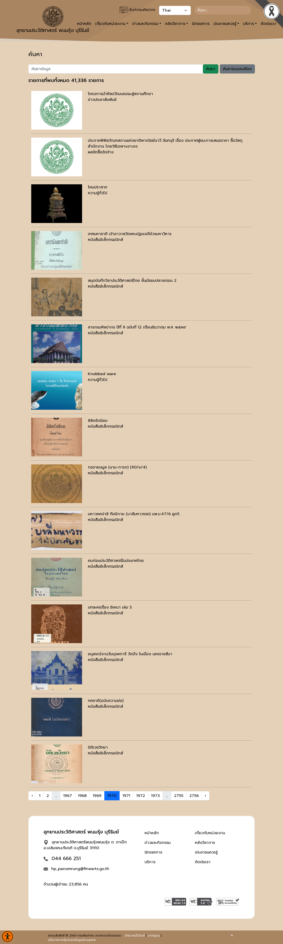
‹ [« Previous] (32, 796)
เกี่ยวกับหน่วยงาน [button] (110, 24)
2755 (178, 796)
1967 (67, 796)
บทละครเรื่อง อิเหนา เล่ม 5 (110, 607)
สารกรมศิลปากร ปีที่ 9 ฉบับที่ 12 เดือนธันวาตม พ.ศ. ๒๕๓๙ (137, 327)
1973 (155, 796)
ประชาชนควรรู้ (206, 852)
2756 (194, 796)
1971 (126, 796)
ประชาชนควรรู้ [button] (225, 24)
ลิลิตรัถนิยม (97, 421)
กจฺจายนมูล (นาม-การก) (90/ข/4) (117, 467)
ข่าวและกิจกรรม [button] (145, 24)
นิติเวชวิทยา (98, 747)
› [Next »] (205, 796)
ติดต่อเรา (202, 862)
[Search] (223, 10)
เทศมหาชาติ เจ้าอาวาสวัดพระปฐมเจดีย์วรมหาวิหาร (129, 234)
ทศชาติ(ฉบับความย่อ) (105, 701)
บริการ (150, 862)
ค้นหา (210, 69)
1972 (140, 796)
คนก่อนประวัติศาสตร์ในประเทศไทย (116, 561)
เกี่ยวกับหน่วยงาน (210, 833)
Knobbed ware (102, 374)
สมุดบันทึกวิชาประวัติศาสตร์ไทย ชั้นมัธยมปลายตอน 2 (132, 280)
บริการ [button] (248, 24)
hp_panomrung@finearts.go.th (80, 869)
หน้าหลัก (152, 833)
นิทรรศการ (201, 24)
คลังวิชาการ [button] (175, 24)
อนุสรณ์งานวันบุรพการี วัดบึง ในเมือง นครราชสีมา (130, 654)
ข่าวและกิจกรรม (158, 843)
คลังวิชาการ (205, 843)
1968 (82, 796)
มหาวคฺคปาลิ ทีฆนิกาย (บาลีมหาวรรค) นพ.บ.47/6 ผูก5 (133, 514)
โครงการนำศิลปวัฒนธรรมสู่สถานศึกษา (120, 94)
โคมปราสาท (97, 187)
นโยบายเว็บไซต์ (134, 935)
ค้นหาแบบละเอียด (237, 69)
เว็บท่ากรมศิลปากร (137, 10)
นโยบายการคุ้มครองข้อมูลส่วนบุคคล (72, 940)
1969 (97, 796)
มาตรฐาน (153, 935)
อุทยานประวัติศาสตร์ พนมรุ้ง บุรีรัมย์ (52, 20)
